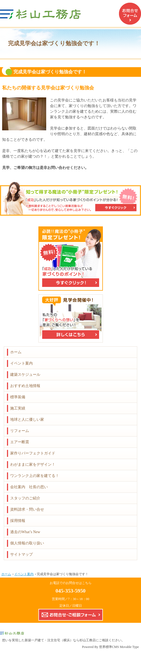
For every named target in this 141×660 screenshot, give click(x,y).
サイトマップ (21, 554)
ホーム (15, 352)
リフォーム (19, 431)
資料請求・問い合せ (27, 509)
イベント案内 (21, 363)
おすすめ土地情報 (25, 386)
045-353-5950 (71, 591)
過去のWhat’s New (25, 532)
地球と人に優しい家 (27, 420)
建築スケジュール (25, 375)
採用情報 (17, 521)
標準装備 (17, 397)
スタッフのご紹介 (25, 498)
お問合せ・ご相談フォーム (70, 615)
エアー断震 (19, 442)
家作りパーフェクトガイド (32, 453)
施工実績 (17, 408)
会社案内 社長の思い (29, 487)
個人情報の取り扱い (27, 543)
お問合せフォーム (130, 14)
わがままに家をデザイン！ (32, 464)
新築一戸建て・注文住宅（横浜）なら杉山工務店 (60, 640)
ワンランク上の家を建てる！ (34, 476)
